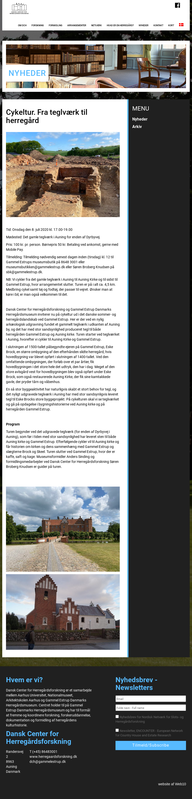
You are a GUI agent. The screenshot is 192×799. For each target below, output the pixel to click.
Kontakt (158, 25)
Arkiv (137, 126)
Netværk (96, 25)
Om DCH (22, 25)
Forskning (38, 25)
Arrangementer (76, 25)
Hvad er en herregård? (120, 25)
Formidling (55, 25)
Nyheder (143, 25)
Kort (171, 25)
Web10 (180, 784)
